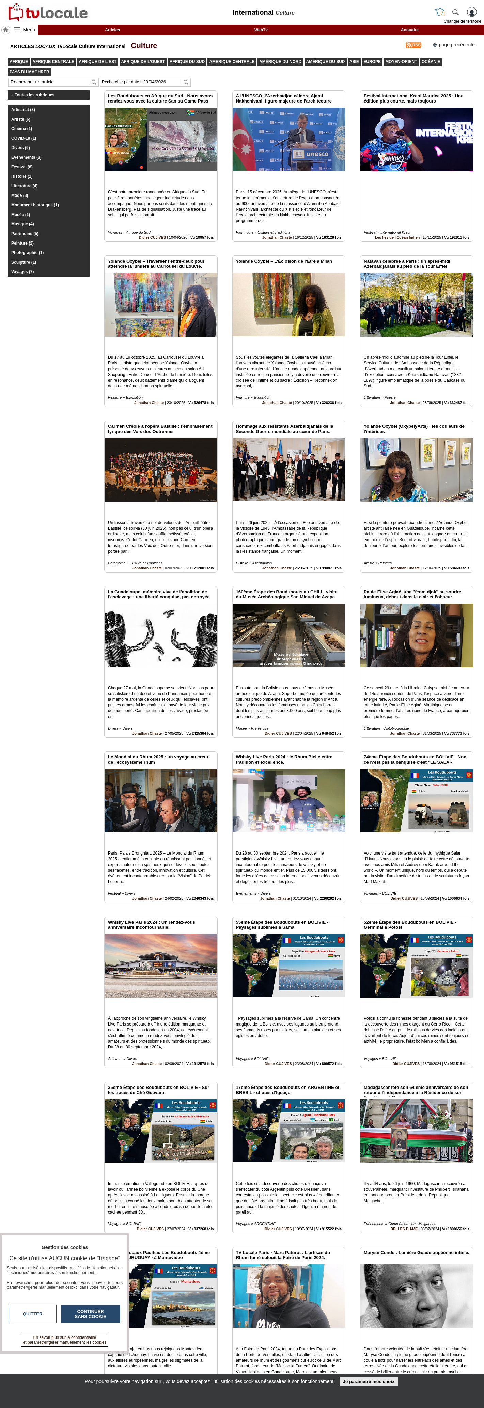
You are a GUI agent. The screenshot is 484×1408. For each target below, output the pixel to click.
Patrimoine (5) (24, 233)
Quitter (33, 1313)
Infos (315, 1355)
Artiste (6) (20, 119)
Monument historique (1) (35, 205)
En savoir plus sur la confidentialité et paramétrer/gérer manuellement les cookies (65, 1340)
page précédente (453, 44)
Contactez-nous (205, 1355)
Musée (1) (20, 214)
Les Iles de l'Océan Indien (397, 222)
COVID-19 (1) (23, 138)
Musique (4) (22, 224)
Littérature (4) (24, 186)
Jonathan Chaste (277, 222)
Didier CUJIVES (152, 222)
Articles (112, 30)
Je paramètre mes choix (368, 1381)
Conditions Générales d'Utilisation (332, 1362)
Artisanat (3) (23, 109)
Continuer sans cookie (90, 1314)
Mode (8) (19, 195)
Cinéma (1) (21, 128)
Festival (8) (22, 167)
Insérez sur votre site (448, 1293)
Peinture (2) (22, 243)
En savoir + (200, 1362)
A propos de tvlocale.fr (212, 1370)
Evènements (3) (26, 157)
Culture (142, 45)
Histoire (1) (22, 176)
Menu (29, 29)
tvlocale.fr (87, 1357)
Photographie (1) (27, 252)
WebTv (261, 30)
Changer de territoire (462, 21)
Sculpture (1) (23, 262)
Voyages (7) (22, 271)
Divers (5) (20, 147)
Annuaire (410, 30)
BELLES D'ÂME (404, 1122)
